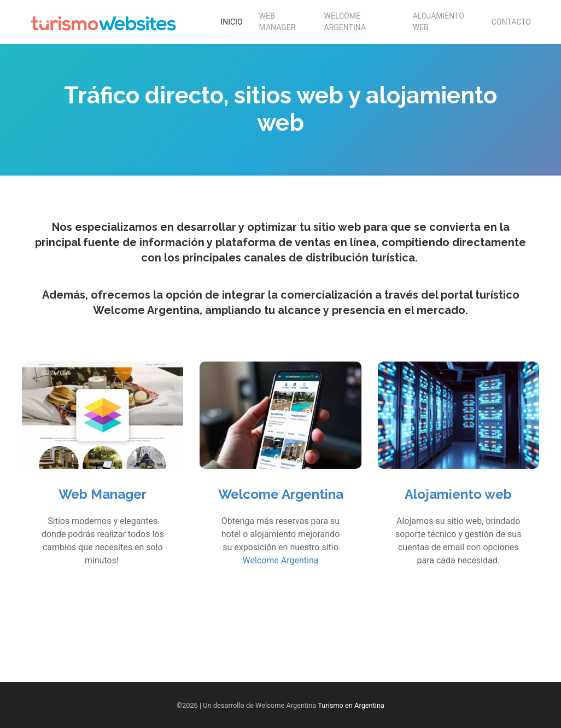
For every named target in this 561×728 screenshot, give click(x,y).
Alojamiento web (458, 494)
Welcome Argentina (345, 21)
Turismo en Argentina (351, 705)
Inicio (231, 22)
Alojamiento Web (438, 21)
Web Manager (277, 21)
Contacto (511, 22)
